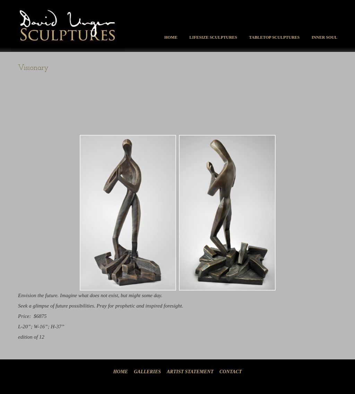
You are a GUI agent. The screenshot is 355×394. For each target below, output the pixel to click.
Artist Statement (190, 371)
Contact (230, 371)
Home (171, 37)
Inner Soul (324, 37)
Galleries (147, 371)
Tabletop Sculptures (274, 37)
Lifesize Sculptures (213, 37)
